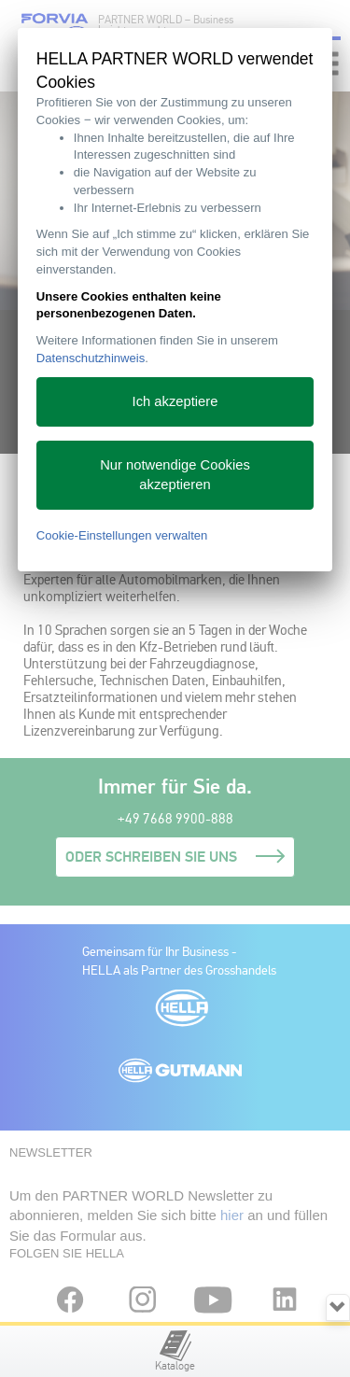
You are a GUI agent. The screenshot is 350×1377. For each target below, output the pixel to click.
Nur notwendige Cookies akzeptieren (175, 474)
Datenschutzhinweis (91, 358)
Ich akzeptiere (175, 401)
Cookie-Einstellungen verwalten (122, 535)
